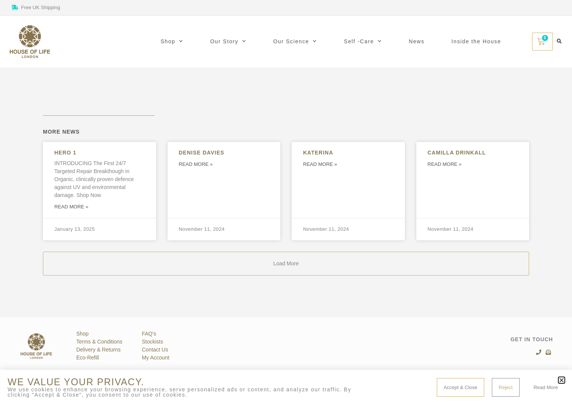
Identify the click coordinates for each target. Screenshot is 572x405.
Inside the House (476, 41)
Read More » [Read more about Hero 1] (71, 207)
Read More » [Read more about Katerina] (320, 164)
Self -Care (363, 41)
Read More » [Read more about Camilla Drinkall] (445, 164)
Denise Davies (201, 153)
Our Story (228, 41)
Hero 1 (65, 153)
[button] (559, 41)
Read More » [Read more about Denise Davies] (196, 164)
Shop (172, 41)
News (416, 41)
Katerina (318, 153)
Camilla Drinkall (457, 153)
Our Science (295, 41)
